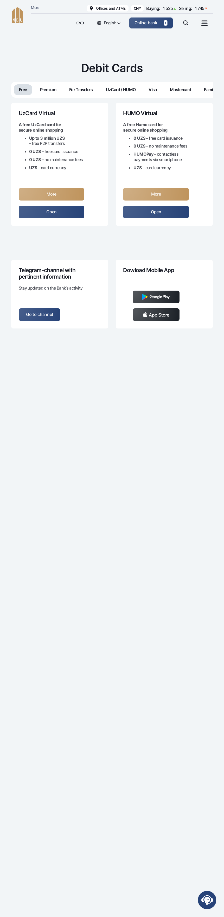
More (35, 7)
